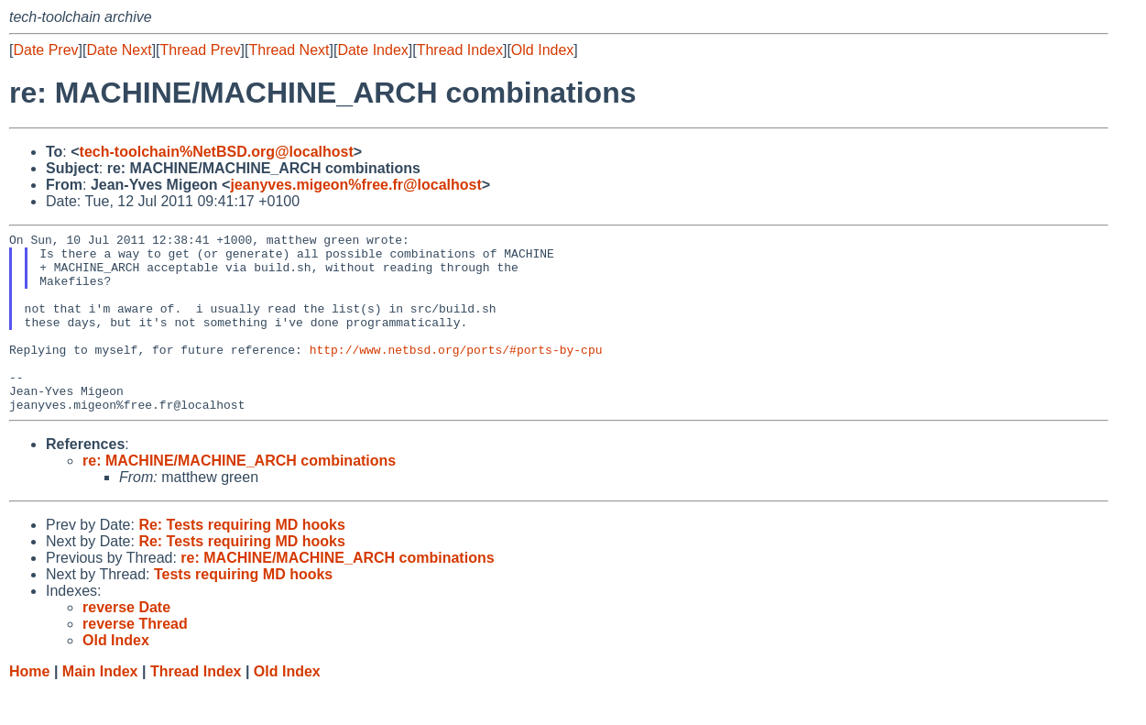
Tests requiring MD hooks (243, 610)
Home (29, 707)
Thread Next (288, 50)
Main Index (100, 707)
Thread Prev (200, 50)
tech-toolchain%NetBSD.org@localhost (217, 151)
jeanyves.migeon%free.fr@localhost (355, 184)
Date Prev (45, 50)
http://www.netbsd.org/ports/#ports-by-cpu (456, 374)
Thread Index (460, 50)
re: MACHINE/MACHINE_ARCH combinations (239, 496)
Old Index (542, 50)
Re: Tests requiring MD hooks (241, 560)
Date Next (118, 50)
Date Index (372, 50)
